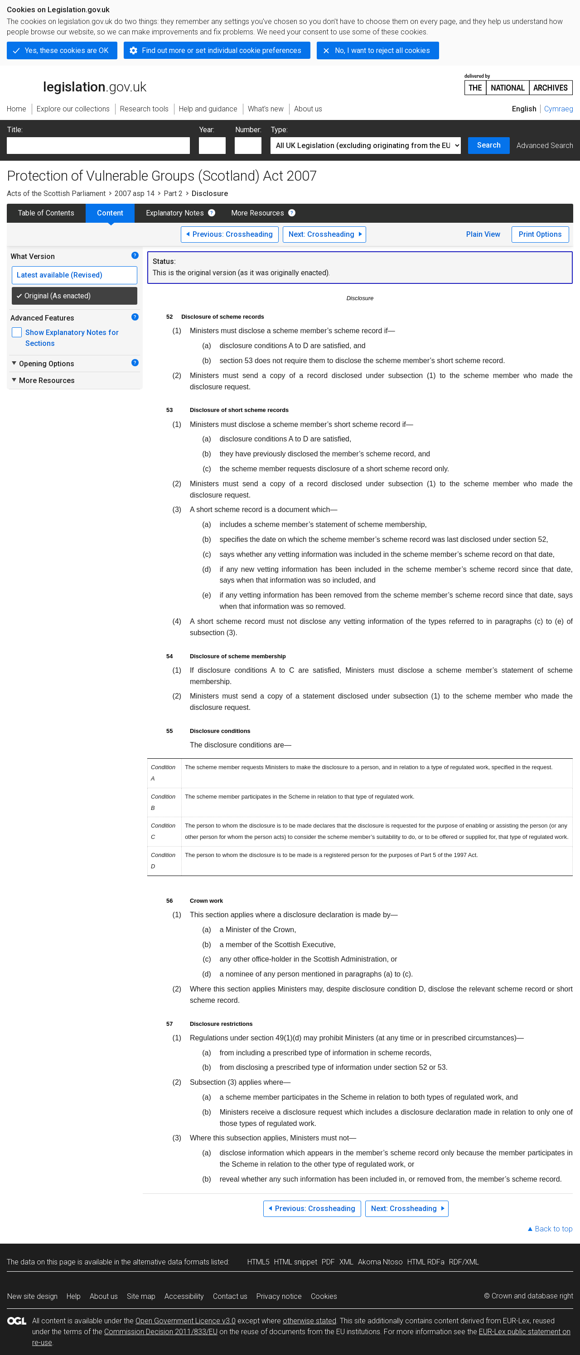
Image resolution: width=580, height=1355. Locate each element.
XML (346, 1262)
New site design (32, 1296)
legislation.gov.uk (76, 83)
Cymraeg (558, 109)
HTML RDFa (426, 1262)
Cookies (324, 1296)
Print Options (540, 234)
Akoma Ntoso (380, 1262)
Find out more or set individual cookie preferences (221, 50)
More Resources (257, 213)
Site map (141, 1296)
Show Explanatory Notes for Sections (72, 338)
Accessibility (184, 1296)
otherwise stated (309, 1321)
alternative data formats (171, 1262)
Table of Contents (46, 213)
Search (489, 145)
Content (110, 213)
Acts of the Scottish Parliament (56, 193)
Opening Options (42, 363)
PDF (328, 1262)
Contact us (230, 1296)
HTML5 (258, 1262)
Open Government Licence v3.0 (185, 1321)
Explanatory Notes (175, 213)
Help (74, 1296)
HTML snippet (295, 1262)
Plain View (483, 234)
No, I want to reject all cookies (382, 50)
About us (104, 1296)
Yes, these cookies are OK (66, 50)
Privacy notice (279, 1296)
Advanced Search (545, 145)
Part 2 (173, 193)
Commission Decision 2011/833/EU (161, 1331)
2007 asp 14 (135, 193)
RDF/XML (464, 1262)
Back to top (554, 1229)
